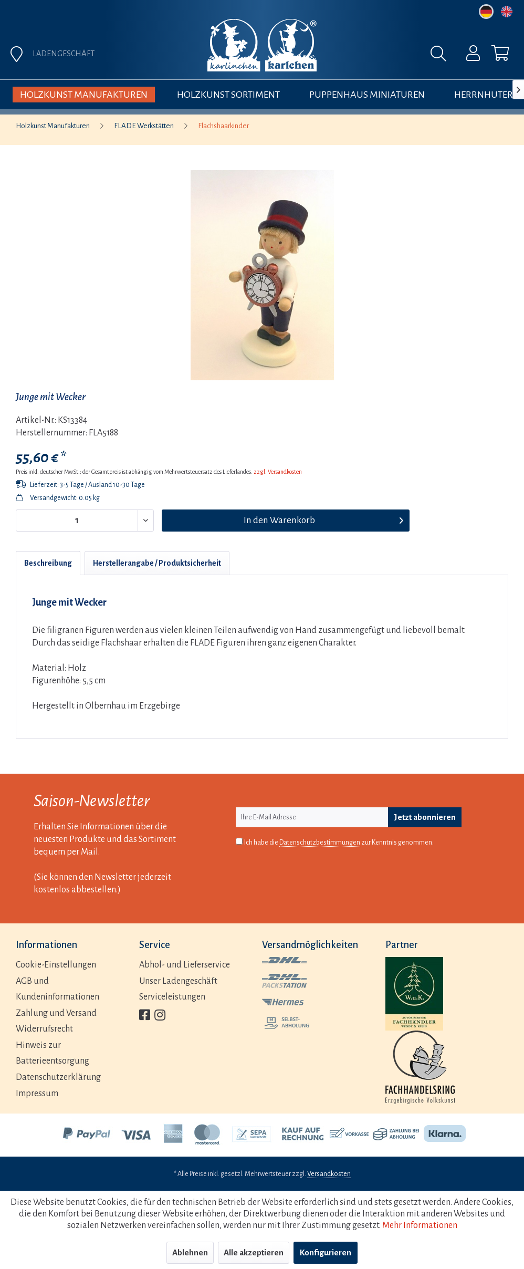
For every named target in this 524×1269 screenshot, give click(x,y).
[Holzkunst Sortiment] (228, 94)
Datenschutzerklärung (58, 1077)
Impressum (37, 1093)
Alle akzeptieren (254, 1252)
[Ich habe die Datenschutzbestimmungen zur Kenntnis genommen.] (239, 841)
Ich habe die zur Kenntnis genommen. (339, 843)
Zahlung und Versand (56, 1013)
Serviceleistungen (172, 997)
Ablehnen (190, 1252)
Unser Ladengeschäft (178, 981)
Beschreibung (48, 563)
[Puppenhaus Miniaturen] (367, 94)
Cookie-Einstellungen (56, 965)
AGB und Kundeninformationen (57, 989)
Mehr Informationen (419, 1225)
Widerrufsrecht (44, 1029)
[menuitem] (324, 56)
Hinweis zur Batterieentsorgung (52, 1053)
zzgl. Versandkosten (278, 472)
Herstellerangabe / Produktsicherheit (157, 563)
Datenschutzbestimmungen (319, 842)
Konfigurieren (325, 1252)
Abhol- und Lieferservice (184, 965)
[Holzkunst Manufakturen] (83, 94)
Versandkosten (329, 1174)
